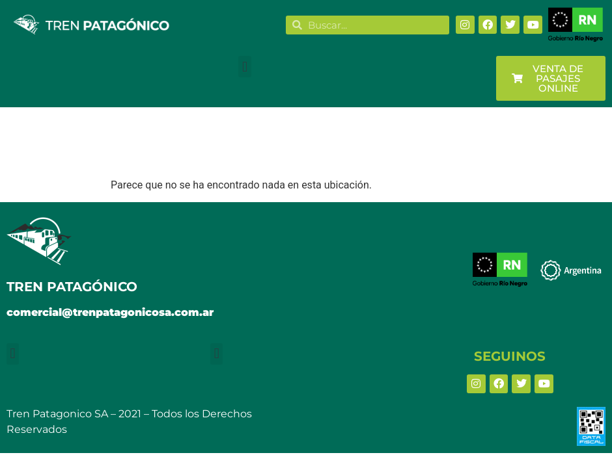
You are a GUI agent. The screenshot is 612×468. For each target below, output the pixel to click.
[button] (244, 66)
